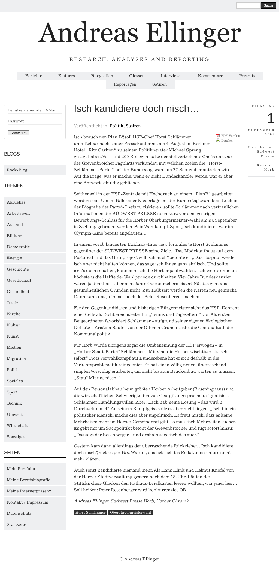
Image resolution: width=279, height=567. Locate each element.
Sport (12, 392)
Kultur (13, 325)
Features (66, 76)
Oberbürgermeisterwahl (130, 512)
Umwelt (15, 414)
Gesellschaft (19, 280)
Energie (14, 258)
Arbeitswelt (18, 213)
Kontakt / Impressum (27, 502)
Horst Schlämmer (90, 512)
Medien (14, 347)
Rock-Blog (17, 170)
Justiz (13, 302)
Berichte (33, 76)
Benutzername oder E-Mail (32, 110)
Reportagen (125, 84)
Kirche (13, 313)
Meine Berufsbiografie (28, 479)
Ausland (15, 224)
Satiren (159, 84)
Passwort (16, 121)
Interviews (171, 76)
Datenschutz (19, 513)
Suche (268, 5)
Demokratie (18, 246)
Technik (14, 403)
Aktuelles (16, 202)
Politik (13, 369)
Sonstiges (16, 436)
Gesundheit (18, 291)
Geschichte (18, 269)
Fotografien (102, 76)
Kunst (13, 336)
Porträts (247, 76)
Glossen (137, 76)
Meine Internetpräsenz (29, 491)
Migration (16, 358)
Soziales (15, 380)
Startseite (16, 524)
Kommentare (210, 76)
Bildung (14, 235)
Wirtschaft (17, 425)
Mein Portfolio (21, 468)
